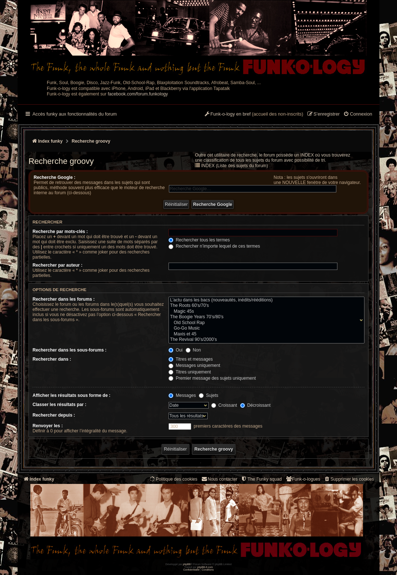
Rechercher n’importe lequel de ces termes (214, 246)
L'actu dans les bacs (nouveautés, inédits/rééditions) (264, 300)
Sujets (208, 395)
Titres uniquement (190, 372)
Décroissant (255, 405)
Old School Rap (264, 323)
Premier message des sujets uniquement (212, 378)
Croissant (224, 405)
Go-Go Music (264, 328)
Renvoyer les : (48, 425)
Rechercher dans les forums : (64, 299)
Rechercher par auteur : (57, 265)
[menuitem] (357, 114)
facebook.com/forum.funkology (138, 94)
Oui (175, 350)
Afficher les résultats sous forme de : (71, 395)
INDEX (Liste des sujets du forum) (234, 165)
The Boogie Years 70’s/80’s (264, 317)
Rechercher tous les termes (199, 240)
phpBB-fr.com (205, 567)
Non (193, 350)
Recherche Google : (54, 177)
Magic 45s (264, 312)
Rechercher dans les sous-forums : (69, 350)
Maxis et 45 (264, 334)
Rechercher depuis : (54, 415)
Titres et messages (191, 359)
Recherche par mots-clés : (60, 231)
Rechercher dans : (52, 359)
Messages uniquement (194, 365)
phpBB (186, 564)
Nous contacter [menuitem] (219, 479)
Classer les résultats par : (59, 404)
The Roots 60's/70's (264, 306)
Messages (182, 395)
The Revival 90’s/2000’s (264, 340)
